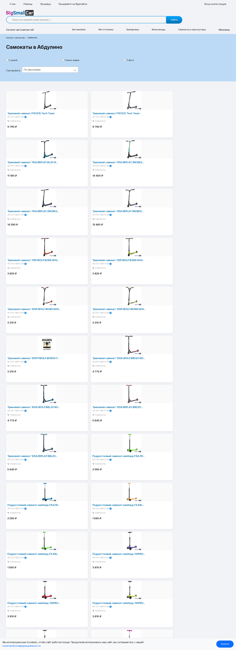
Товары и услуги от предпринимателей (105, 574)
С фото (129, 55)
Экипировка (131, 25)
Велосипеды (156, 25)
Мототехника (105, 25)
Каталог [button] (23, 25)
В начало (19, 525)
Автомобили (79, 25)
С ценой (16, 55)
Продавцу (47, 4)
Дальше (63, 525)
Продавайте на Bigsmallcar (75, 4)
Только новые (73, 55)
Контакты (88, 569)
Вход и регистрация (214, 4)
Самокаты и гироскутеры (189, 25)
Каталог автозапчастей (97, 554)
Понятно (225, 644)
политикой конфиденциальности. (21, 645)
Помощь (28, 4)
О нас (13, 4)
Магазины (220, 25)
